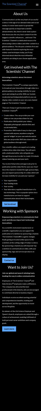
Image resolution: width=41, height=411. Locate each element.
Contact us (9, 260)
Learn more (9, 329)
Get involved (10, 204)
